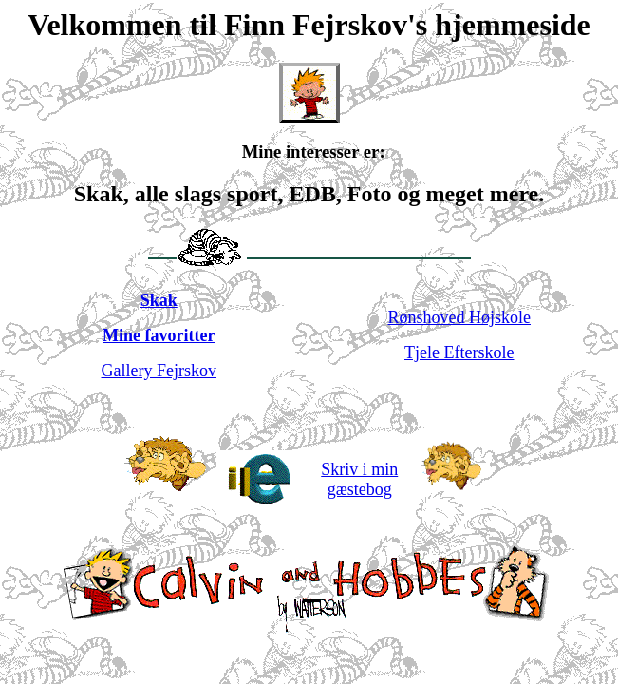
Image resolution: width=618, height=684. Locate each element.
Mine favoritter (159, 335)
